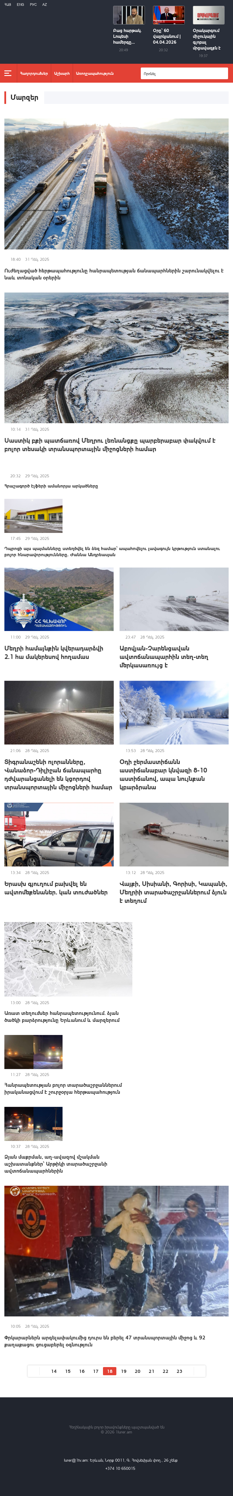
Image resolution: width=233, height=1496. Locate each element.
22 (165, 1371)
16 (82, 1371)
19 (124, 1371)
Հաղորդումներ (34, 73)
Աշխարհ (62, 73)
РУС (33, 4)
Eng (20, 4)
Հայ (7, 4)
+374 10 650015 (120, 1468)
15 (68, 1371)
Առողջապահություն (95, 73)
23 (179, 1371)
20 (137, 1371)
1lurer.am (123, 1431)
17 (96, 1371)
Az (44, 4)
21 (151, 1371)
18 (110, 1371)
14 (54, 1371)
